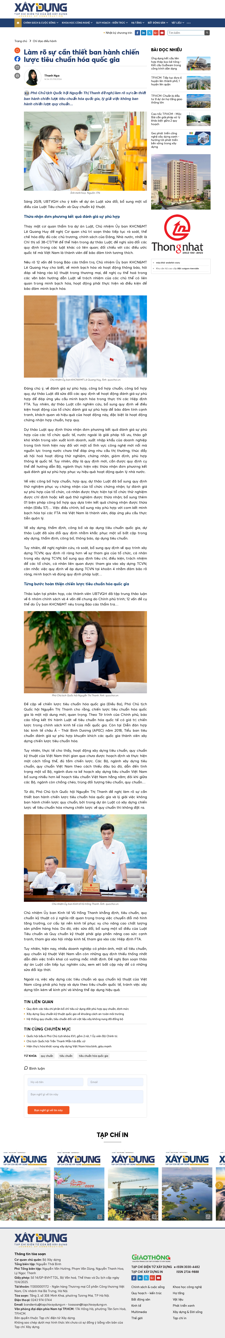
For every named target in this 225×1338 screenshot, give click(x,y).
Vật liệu (178, 22)
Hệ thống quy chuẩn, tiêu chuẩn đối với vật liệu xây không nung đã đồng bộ (75, 1019)
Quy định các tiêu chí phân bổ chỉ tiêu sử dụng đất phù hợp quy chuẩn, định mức (78, 1009)
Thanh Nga (51, 75)
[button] (188, 22)
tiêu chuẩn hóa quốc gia (93, 1055)
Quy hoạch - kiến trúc (112, 22)
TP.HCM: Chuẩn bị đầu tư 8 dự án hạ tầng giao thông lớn (166, 99)
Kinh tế (136, 1305)
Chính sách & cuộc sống (40, 22)
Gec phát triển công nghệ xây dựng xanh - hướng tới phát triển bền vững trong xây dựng (165, 140)
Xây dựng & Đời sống (187, 1312)
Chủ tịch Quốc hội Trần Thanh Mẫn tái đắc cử (56, 1041)
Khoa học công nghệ (77, 22)
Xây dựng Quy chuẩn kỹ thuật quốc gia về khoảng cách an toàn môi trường (75, 1014)
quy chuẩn (47, 1055)
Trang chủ (20, 41)
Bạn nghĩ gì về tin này (48, 1110)
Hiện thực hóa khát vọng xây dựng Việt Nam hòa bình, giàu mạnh (69, 1046)
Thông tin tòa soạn (30, 1254)
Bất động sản (158, 22)
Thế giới (137, 1318)
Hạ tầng (137, 22)
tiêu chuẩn (66, 1055)
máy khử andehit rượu (168, 262)
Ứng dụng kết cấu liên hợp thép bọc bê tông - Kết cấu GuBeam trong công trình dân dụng (166, 63)
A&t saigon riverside (188, 268)
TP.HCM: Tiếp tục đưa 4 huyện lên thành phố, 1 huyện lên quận (166, 81)
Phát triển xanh (184, 1305)
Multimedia (139, 1312)
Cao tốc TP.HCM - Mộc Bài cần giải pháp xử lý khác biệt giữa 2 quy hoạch (166, 119)
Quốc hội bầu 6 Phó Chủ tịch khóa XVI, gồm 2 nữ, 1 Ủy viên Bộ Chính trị (72, 1036)
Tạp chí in (180, 1318)
